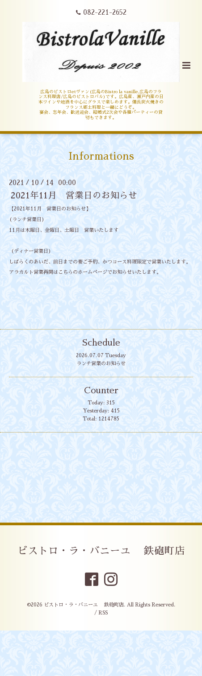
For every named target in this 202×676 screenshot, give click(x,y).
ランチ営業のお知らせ (101, 363)
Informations (101, 156)
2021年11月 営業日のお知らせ (74, 195)
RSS (103, 612)
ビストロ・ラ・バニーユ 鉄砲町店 (101, 551)
